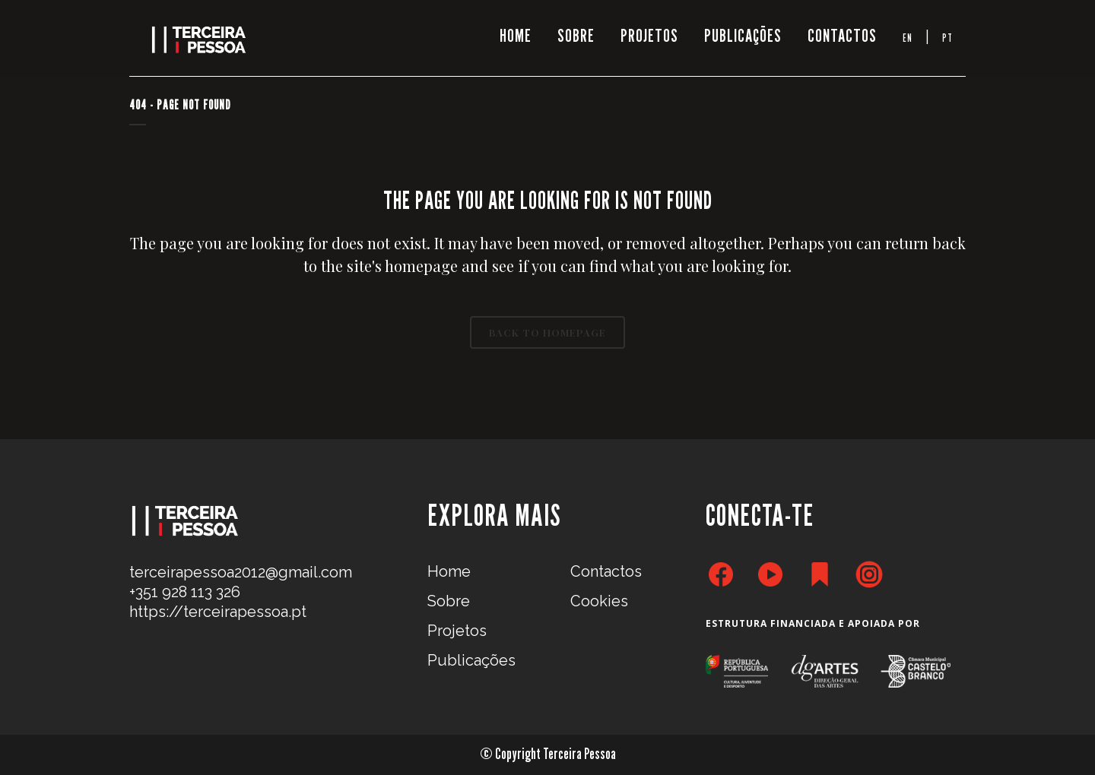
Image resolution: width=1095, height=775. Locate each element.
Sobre (448, 601)
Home (449, 571)
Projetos (457, 630)
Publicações (471, 660)
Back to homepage (547, 332)
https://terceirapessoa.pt (217, 612)
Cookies (599, 601)
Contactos (606, 571)
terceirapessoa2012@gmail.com (240, 572)
